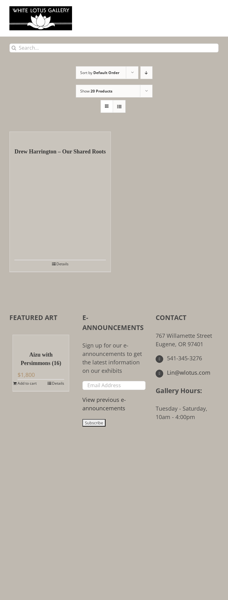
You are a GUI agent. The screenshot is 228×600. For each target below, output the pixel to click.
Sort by (99, 72)
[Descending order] (146, 72)
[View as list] (119, 106)
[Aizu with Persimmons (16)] (41, 339)
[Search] (13, 47)
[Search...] (114, 47)
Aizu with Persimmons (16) (41, 359)
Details (62, 264)
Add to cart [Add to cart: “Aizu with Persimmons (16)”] (27, 383)
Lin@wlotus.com (183, 372)
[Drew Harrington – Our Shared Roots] (60, 136)
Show (96, 91)
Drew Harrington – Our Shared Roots (60, 151)
